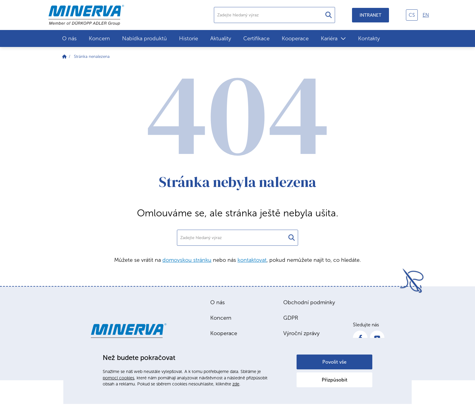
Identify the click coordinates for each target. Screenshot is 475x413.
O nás (69, 38)
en (426, 15)
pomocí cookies (118, 378)
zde (235, 384)
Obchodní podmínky (309, 302)
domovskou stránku (186, 260)
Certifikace (256, 38)
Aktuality (220, 38)
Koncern (99, 38)
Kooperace (295, 38)
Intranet (370, 15)
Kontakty (369, 38)
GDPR (290, 318)
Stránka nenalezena (92, 56)
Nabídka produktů (144, 38)
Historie (188, 38)
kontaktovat (252, 260)
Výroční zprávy (301, 333)
